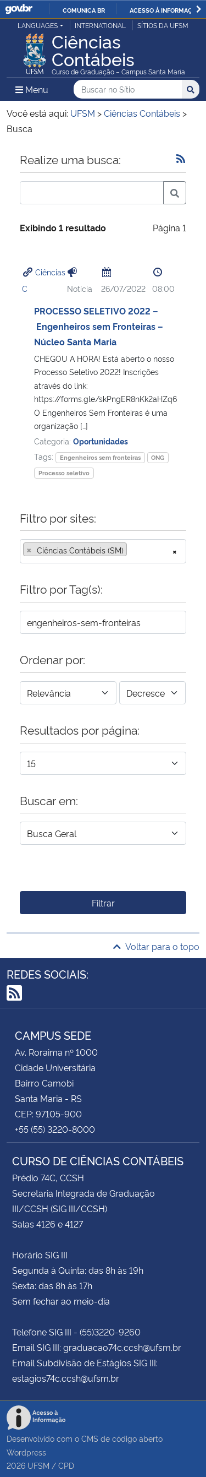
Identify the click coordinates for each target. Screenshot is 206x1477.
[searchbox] (133, 550)
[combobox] (103, 551)
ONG (157, 457)
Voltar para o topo (156, 946)
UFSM (38, 1465)
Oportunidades (100, 441)
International (100, 25)
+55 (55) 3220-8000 (55, 1129)
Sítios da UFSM (162, 25)
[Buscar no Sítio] (127, 89)
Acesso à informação (165, 10)
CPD (66, 1465)
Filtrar (103, 903)
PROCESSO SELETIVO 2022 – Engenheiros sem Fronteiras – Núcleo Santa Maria (98, 326)
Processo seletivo (64, 473)
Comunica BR (84, 10)
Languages (38, 25)
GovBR (18, 9)
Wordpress (26, 1452)
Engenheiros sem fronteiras (100, 457)
